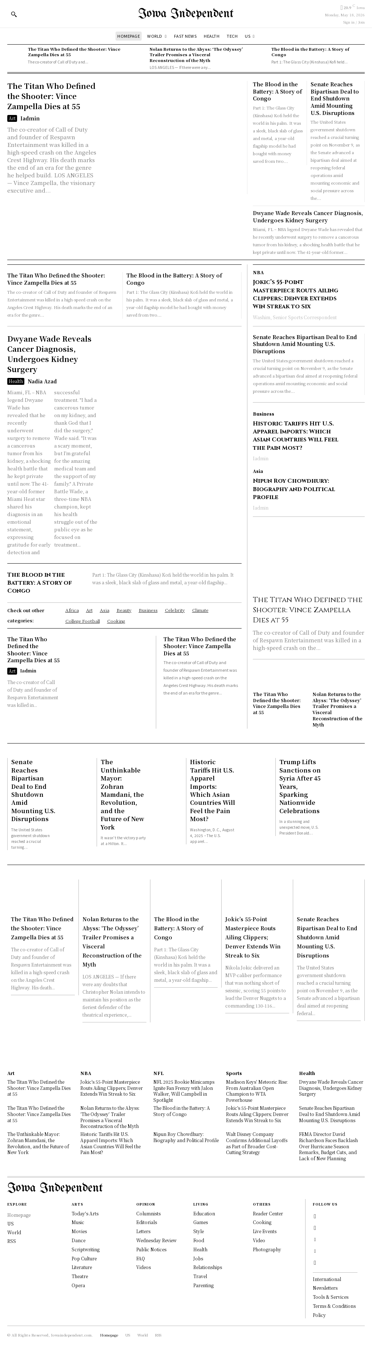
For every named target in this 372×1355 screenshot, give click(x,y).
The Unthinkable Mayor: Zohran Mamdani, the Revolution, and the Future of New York (122, 794)
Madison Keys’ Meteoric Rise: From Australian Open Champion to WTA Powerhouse (257, 1091)
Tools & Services (330, 1297)
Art (12, 118)
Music (78, 1222)
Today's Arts (85, 1213)
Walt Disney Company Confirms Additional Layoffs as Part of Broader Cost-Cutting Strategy (256, 1143)
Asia (258, 471)
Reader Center (268, 1213)
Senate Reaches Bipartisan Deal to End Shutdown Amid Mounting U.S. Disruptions (335, 98)
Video (259, 1240)
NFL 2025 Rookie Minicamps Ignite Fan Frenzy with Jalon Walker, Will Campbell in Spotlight (183, 1091)
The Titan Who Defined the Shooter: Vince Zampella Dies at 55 (74, 51)
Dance (78, 1240)
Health (16, 381)
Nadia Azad (42, 381)
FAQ (140, 1258)
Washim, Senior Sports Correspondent (295, 317)
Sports (234, 1073)
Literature (82, 1267)
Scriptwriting (86, 1249)
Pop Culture (84, 1258)
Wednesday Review (156, 1240)
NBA (258, 272)
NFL (158, 1073)
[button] (13, 14)
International (327, 1279)
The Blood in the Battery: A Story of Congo (310, 51)
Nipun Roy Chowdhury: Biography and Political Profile (294, 489)
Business (263, 414)
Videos (143, 1267)
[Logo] (186, 14)
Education (204, 1213)
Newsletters (325, 1288)
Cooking (262, 1222)
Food (198, 1240)
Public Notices (151, 1249)
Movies (79, 1231)
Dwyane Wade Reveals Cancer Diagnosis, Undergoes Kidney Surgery (308, 216)
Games (200, 1222)
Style (198, 1231)
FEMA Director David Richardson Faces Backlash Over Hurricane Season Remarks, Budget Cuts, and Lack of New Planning (328, 1146)
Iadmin (30, 118)
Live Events (264, 1231)
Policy (319, 1315)
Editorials (146, 1222)
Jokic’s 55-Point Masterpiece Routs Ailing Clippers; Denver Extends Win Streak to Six (295, 294)
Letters (143, 1231)
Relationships (207, 1267)
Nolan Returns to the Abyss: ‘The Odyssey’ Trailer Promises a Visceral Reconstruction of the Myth (196, 54)
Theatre (80, 1276)
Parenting (203, 1285)
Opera (78, 1285)
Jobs (198, 1258)
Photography (267, 1249)
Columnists (148, 1213)
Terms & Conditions (334, 1306)
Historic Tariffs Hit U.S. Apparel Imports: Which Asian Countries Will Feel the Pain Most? (295, 436)
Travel (200, 1276)
